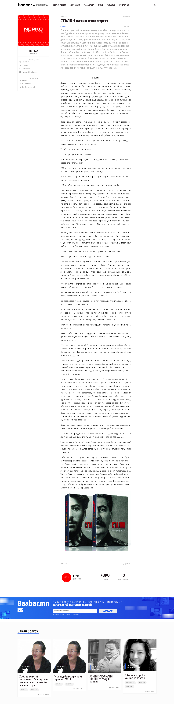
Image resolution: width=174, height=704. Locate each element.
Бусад (100, 5)
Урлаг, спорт (89, 5)
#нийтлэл (34, 690)
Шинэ (23, 80)
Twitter (23, 65)
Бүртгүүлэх (108, 610)
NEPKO (64, 26)
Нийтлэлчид (124, 5)
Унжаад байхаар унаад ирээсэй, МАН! (68, 678)
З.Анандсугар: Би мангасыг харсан (135, 677)
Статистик (110, 5)
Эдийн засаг (75, 5)
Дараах (127, 16)
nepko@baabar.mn (28, 72)
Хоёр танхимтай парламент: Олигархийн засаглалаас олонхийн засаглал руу (33, 681)
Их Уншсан (25, 84)
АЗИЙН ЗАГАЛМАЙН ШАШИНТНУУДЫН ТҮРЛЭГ (101, 679)
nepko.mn (24, 62)
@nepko (33, 53)
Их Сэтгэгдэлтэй (27, 87)
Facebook (24, 69)
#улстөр (23, 690)
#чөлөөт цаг (130, 683)
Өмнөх (64, 16)
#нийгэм (142, 683)
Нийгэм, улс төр (59, 5)
